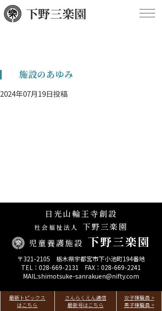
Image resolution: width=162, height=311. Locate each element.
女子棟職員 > (139, 297)
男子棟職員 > (139, 304)
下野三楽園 (44, 13)
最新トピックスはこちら (27, 301)
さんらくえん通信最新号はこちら (85, 301)
